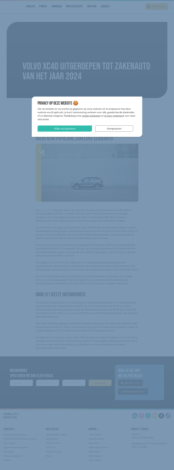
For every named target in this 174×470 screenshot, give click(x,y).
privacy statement (114, 115)
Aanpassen (114, 128)
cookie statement (91, 115)
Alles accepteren (65, 128)
